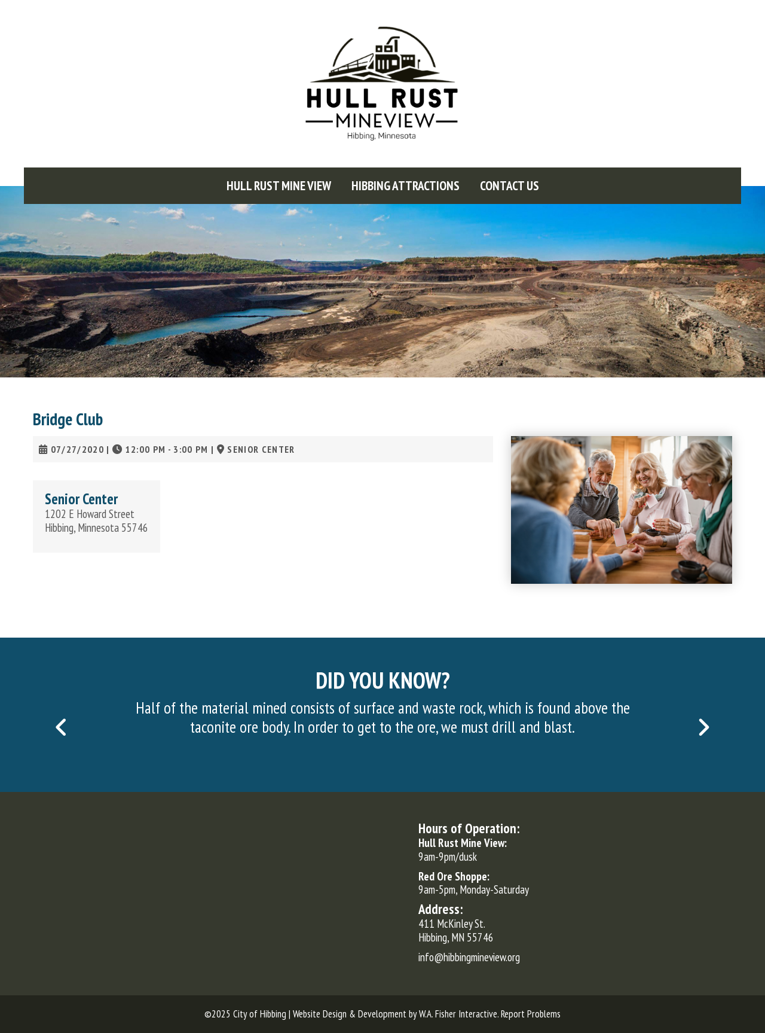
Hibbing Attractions (405, 186)
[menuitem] (279, 185)
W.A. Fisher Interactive (458, 1013)
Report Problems (531, 1013)
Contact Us (509, 186)
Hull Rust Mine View (279, 186)
